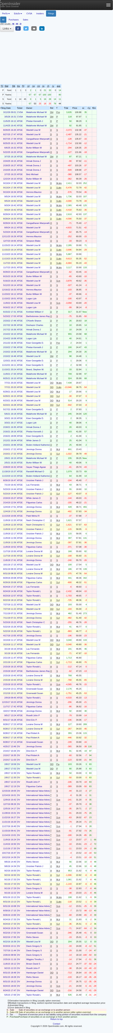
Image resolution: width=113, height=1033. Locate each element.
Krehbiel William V (34, 312)
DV (18, 746)
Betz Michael (32, 174)
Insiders (40, 13)
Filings (51, 13)
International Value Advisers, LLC (41, 791)
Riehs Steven (32, 862)
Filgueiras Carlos (34, 502)
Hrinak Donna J (33, 161)
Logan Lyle (31, 298)
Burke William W (34, 148)
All (3, 20)
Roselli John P (33, 715)
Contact (56, 1024)
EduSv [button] (18, 13)
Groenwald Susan (34, 689)
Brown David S (33, 964)
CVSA (29, 13)
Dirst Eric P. (31, 720)
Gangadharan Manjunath (38, 139)
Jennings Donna (34, 449)
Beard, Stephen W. (35, 369)
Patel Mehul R (33, 516)
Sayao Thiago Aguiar (36, 467)
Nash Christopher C (35, 520)
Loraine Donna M (34, 551)
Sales (25, 20)
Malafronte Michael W (36, 112)
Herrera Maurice (33, 192)
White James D (33, 440)
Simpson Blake (33, 241)
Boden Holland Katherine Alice (40, 445)
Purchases (14, 20)
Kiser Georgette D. (35, 343)
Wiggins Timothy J (34, 959)
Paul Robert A (32, 733)
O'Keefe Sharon (33, 321)
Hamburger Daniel (34, 972)
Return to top (56, 1019)
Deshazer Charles (34, 325)
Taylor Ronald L (33, 591)
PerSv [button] (6, 13)
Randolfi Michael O (35, 471)
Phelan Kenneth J (34, 121)
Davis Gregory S (34, 888)
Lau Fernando (33, 485)
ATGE (20, 121)
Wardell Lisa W (33, 130)
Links (7, 28)
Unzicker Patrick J (34, 480)
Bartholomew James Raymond (40, 316)
